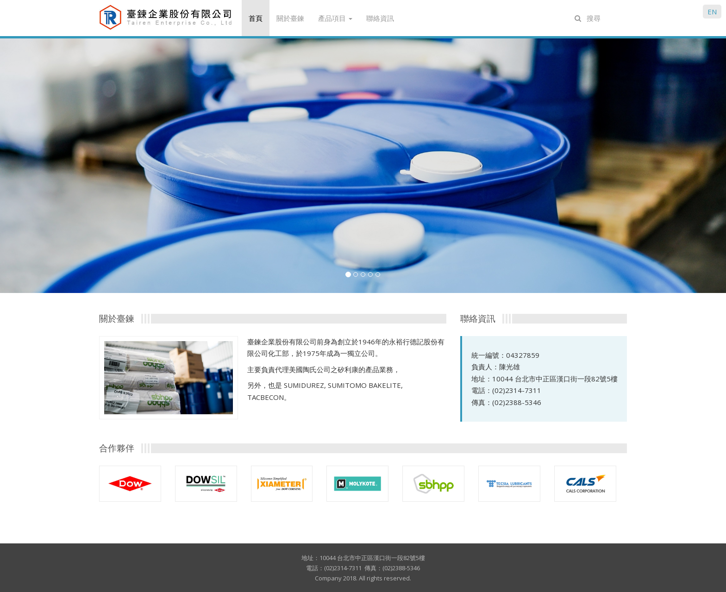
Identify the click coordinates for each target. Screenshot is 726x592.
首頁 (256, 18)
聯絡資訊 (380, 18)
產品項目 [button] (335, 18)
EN (712, 11)
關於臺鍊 (290, 18)
